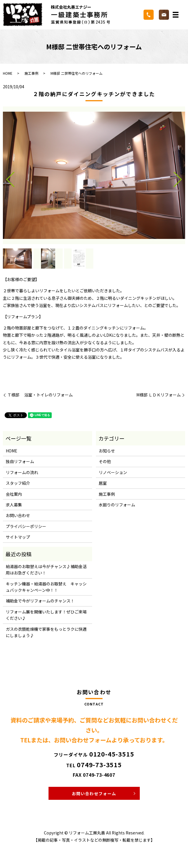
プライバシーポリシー (26, 526)
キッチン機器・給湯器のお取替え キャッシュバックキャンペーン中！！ (46, 587)
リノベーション (113, 472)
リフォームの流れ (22, 472)
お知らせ (107, 451)
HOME (7, 73)
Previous (5, 177)
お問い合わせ (18, 515)
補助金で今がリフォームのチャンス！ (40, 601)
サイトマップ (18, 537)
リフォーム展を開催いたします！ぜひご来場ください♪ (46, 615)
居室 (103, 483)
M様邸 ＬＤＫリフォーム (158, 395)
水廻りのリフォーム (117, 505)
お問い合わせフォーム (94, 793)
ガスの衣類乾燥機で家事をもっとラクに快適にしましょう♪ (46, 632)
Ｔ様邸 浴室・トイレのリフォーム (40, 395)
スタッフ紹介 (18, 483)
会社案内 (14, 494)
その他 (105, 461)
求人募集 (14, 505)
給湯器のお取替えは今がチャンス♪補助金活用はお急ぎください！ (46, 570)
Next (182, 177)
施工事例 (31, 73)
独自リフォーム (20, 461)
